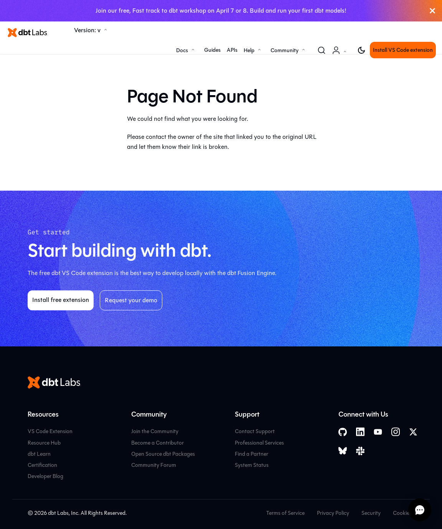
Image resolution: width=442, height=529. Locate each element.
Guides (212, 50)
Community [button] (284, 50)
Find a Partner (251, 454)
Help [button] (249, 50)
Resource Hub (44, 443)
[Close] (432, 10)
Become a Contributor (157, 443)
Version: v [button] (87, 30)
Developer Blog (45, 476)
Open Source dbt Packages (163, 454)
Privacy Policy (333, 513)
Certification (42, 465)
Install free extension (60, 299)
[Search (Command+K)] (321, 50)
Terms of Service (285, 513)
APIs (232, 50)
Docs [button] (182, 50)
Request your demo (131, 300)
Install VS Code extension (403, 50)
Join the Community (154, 431)
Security (371, 513)
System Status (252, 465)
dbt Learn (39, 454)
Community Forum (153, 465)
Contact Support (255, 431)
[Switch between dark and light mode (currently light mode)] (361, 50)
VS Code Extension (50, 431)
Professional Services (259, 443)
